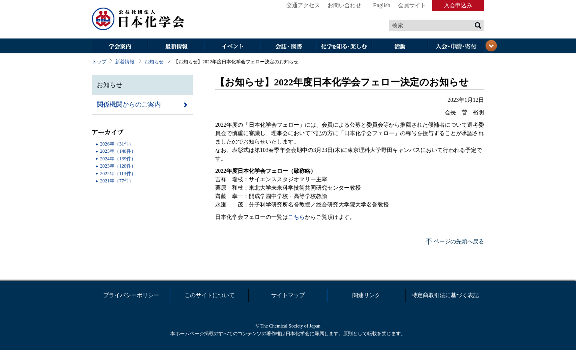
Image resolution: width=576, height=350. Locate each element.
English (381, 5)
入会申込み (458, 5)
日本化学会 (138, 19)
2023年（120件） (118, 166)
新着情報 (124, 62)
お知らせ (154, 62)
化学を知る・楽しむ (344, 46)
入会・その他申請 (456, 46)
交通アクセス (303, 5)
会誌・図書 (288, 46)
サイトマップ (288, 295)
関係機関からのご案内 (129, 104)
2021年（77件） (117, 181)
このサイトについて (209, 295)
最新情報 (176, 46)
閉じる (491, 45)
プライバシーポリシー (131, 295)
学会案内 (120, 46)
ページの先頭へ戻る (459, 242)
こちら (296, 217)
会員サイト (412, 5)
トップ (99, 62)
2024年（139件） (118, 159)
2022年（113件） (118, 173)
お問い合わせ (344, 5)
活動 (400, 46)
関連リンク (366, 295)
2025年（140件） (118, 151)
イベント (232, 46)
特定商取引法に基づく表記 (445, 295)
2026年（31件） (117, 144)
